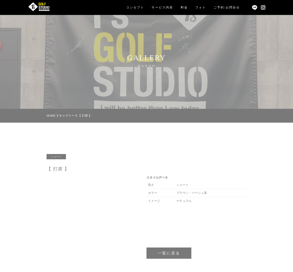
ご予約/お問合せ (227, 7)
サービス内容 (162, 7)
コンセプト (135, 7)
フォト (200, 7)
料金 (184, 7)
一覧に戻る (169, 253)
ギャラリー (66, 115)
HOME (51, 115)
